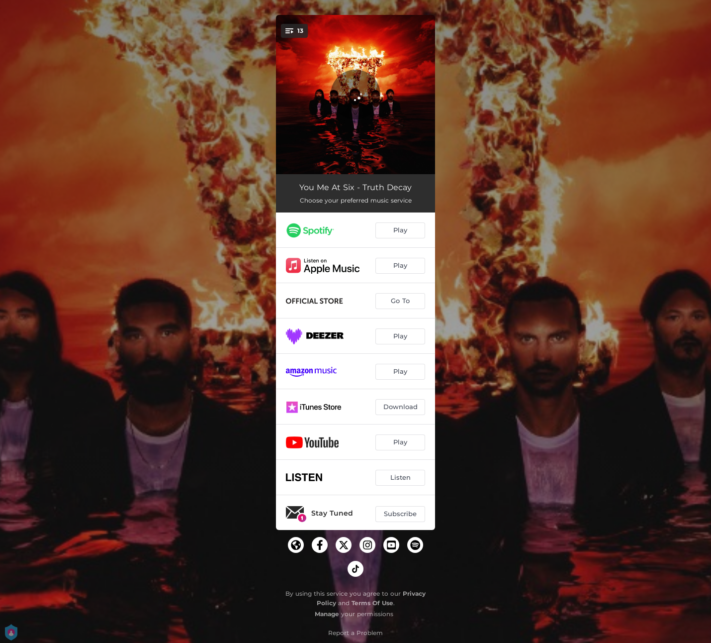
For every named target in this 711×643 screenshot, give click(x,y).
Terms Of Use (372, 603)
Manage (327, 614)
